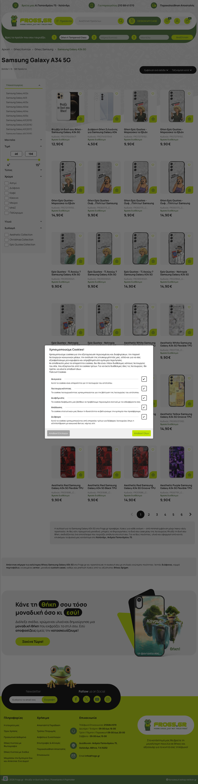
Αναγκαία (56, 379)
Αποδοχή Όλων (141, 433)
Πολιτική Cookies (57, 371)
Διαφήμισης (57, 397)
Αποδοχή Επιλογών (58, 433)
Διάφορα (56, 416)
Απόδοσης (56, 407)
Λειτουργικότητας (61, 388)
